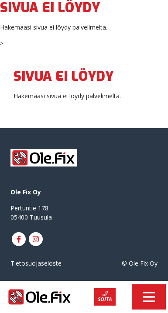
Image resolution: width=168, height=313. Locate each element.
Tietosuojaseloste (36, 263)
